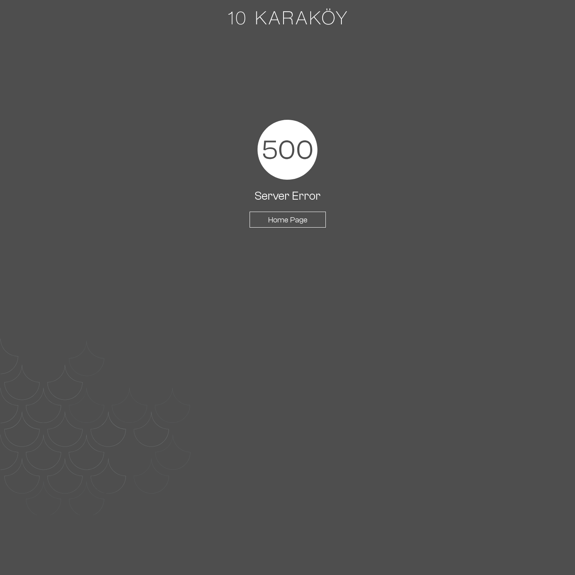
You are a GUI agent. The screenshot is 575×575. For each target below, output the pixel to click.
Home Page (287, 219)
